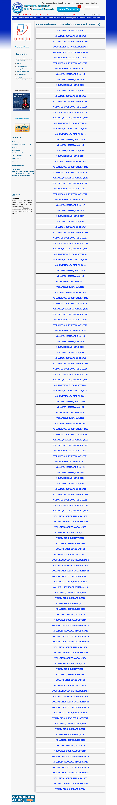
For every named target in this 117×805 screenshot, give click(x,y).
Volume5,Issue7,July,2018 (70, 287)
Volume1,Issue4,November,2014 (70, 47)
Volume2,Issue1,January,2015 (70, 58)
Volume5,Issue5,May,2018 (70, 276)
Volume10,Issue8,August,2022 (70, 554)
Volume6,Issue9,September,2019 (70, 363)
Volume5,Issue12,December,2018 (70, 314)
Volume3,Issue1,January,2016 (70, 123)
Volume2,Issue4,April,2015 (70, 74)
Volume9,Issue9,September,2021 (70, 494)
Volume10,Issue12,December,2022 (70, 576)
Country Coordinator (22, 66)
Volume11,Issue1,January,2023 (70, 582)
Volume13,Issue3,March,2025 (70, 723)
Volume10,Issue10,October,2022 (70, 565)
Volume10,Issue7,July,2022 (70, 549)
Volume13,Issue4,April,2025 (70, 729)
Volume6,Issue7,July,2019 (70, 352)
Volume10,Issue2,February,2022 (70, 522)
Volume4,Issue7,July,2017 (70, 221)
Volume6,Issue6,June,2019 (70, 347)
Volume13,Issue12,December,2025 (70, 773)
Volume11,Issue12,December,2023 (70, 642)
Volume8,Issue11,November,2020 (70, 440)
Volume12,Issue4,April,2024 (70, 663)
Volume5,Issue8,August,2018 (70, 292)
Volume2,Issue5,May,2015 (70, 79)
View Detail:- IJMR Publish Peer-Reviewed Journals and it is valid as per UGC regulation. (49, 15)
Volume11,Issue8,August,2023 (70, 620)
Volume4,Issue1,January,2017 (70, 189)
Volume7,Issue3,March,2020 (70, 396)
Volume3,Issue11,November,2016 (70, 178)
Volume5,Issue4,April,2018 (70, 270)
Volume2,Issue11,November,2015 (70, 112)
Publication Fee (21, 60)
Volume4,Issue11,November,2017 (70, 243)
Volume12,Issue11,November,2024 (70, 702)
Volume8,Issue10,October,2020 (70, 434)
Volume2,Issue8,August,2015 (70, 96)
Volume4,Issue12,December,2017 (70, 249)
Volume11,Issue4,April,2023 (70, 598)
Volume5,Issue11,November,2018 (70, 309)
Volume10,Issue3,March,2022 (70, 527)
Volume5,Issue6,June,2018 (70, 281)
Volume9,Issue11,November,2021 (70, 505)
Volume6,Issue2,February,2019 (70, 325)
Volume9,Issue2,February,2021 (70, 456)
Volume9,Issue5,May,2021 (70, 472)
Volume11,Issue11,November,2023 (70, 636)
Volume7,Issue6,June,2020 (70, 412)
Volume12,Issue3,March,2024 (70, 658)
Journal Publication (17, 200)
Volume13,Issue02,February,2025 (70, 718)
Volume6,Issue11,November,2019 (70, 374)
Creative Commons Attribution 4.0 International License (22, 204)
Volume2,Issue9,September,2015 (70, 101)
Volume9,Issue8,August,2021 (70, 489)
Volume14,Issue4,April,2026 (70, 789)
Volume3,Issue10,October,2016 (70, 172)
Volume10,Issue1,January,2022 (70, 516)
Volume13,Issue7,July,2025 (70, 745)
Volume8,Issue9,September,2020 (70, 429)
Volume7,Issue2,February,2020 (70, 391)
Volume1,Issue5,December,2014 (70, 52)
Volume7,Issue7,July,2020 (70, 418)
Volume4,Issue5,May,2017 (70, 210)
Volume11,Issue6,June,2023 (70, 609)
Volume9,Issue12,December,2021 (70, 511)
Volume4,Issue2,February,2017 (70, 194)
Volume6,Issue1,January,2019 (70, 320)
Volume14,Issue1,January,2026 (70, 778)
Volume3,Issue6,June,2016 (70, 156)
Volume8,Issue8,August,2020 (70, 423)
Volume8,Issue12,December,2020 (70, 445)
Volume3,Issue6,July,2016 (70, 150)
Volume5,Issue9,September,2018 (70, 298)
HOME (14, 18)
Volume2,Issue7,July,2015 (70, 90)
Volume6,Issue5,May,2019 (70, 341)
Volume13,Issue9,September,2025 (70, 756)
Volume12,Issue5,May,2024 (70, 669)
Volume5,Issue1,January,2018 (70, 254)
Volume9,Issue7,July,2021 (70, 483)
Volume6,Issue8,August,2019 (70, 358)
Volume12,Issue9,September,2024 (70, 691)
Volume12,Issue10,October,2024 (70, 696)
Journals (52, 18)
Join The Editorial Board (23, 71)
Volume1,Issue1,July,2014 (70, 30)
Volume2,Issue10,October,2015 (70, 107)
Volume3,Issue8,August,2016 (70, 161)
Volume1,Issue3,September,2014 (70, 41)
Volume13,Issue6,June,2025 (70, 740)
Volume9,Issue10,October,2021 (70, 500)
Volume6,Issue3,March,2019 (70, 330)
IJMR (28, 200)
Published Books (22, 47)
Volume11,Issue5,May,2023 (70, 603)
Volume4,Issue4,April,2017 (70, 205)
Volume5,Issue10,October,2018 (70, 303)
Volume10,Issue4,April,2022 (70, 532)
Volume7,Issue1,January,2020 (70, 385)
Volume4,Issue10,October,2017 (70, 238)
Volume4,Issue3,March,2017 (70, 199)
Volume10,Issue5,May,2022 (70, 538)
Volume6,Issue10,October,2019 (70, 369)
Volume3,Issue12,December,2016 (70, 183)
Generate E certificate (22, 80)
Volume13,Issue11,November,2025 (70, 767)
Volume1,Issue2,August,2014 (70, 36)
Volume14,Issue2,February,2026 (70, 784)
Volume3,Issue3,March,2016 (70, 134)
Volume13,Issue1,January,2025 (70, 713)
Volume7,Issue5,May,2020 (70, 407)
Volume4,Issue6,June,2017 (70, 216)
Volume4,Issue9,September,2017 (70, 232)
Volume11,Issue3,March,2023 (70, 592)
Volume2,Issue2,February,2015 (70, 63)
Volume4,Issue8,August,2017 (70, 227)
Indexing (19, 63)
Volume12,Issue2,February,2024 (70, 653)
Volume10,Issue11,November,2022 (70, 571)
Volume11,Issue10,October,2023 (70, 631)
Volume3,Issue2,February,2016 (70, 129)
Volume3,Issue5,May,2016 (70, 145)
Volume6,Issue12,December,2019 (70, 380)
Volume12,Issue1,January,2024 (70, 647)
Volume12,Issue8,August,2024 (70, 685)
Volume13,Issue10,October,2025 (70, 762)
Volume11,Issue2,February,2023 (70, 587)
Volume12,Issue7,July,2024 (70, 680)
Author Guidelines (21, 58)
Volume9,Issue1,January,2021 (70, 451)
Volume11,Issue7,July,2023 (70, 614)
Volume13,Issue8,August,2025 (70, 751)
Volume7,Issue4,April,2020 (70, 401)
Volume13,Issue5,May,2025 (70, 734)
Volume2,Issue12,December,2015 (70, 118)
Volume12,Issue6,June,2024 (70, 674)
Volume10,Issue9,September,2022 (70, 560)
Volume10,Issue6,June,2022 (70, 543)
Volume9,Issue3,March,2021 (70, 461)
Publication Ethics (21, 74)
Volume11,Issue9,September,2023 (70, 625)
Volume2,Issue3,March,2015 (70, 69)
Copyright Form (79, 18)
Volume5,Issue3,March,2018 (70, 265)
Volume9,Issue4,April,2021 (70, 467)
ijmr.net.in (26, 208)
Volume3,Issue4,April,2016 (70, 139)
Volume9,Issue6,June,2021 (70, 478)
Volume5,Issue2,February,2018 (70, 260)
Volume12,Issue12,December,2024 (70, 707)
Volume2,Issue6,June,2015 (70, 85)
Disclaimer (19, 77)
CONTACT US (16, 20)
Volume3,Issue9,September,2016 (70, 167)
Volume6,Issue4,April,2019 (70, 336)
